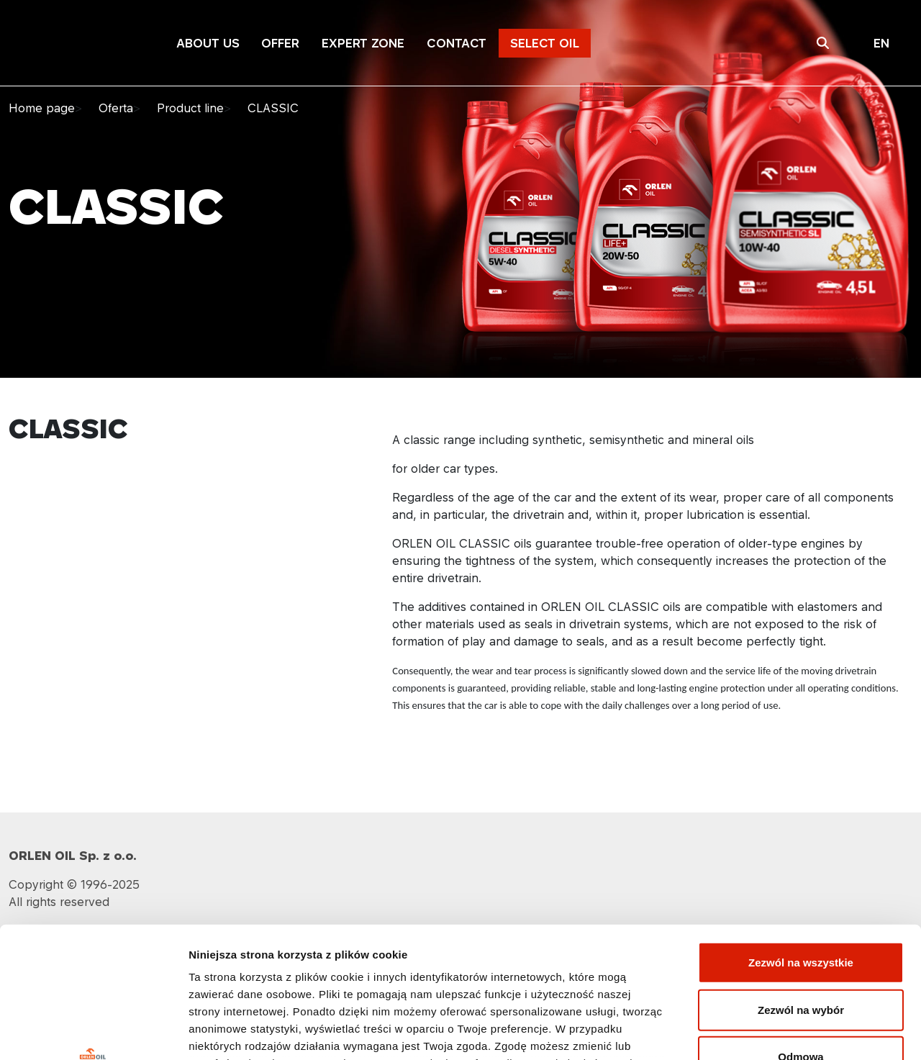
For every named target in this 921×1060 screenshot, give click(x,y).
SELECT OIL (544, 43)
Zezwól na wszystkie (800, 840)
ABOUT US (208, 43)
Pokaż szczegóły (768, 1031)
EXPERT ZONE (363, 43)
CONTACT (456, 43)
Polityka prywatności (461, 958)
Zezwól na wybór (801, 887)
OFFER (280, 43)
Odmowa (800, 934)
